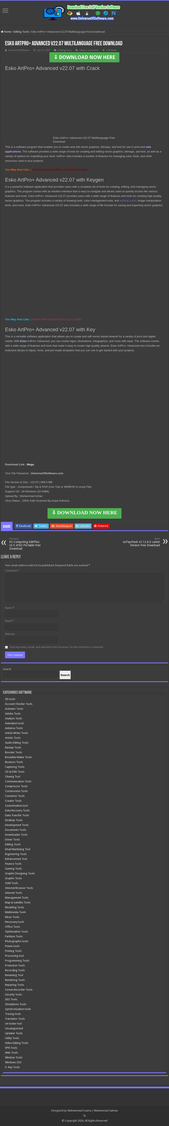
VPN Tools (11, 1047)
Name (9, 607)
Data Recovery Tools (17, 810)
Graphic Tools (13, 878)
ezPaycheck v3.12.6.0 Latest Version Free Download (138, 542)
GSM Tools (11, 883)
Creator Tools (13, 800)
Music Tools (12, 917)
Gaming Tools (13, 868)
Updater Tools (13, 1033)
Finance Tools (13, 863)
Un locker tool (13, 1023)
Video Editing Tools (16, 1043)
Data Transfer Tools (17, 815)
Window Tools (13, 1057)
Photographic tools (16, 941)
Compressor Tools (16, 786)
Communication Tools (18, 781)
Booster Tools (13, 752)
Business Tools (14, 762)
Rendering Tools (15, 980)
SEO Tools (11, 999)
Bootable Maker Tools (18, 757)
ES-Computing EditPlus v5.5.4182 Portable (59, 169)
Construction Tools (16, 791)
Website (10, 634)
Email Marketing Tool (17, 849)
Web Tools (11, 1052)
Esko (23, 341)
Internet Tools (13, 892)
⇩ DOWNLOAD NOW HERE (84, 57)
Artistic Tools (13, 737)
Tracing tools (13, 1013)
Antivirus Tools (14, 728)
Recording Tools (15, 970)
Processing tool (14, 955)
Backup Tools (13, 747)
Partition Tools (13, 936)
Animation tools (14, 723)
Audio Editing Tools (16, 742)
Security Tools (13, 994)
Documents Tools (15, 829)
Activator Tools (14, 708)
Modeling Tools (14, 907)
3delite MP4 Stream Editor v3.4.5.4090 (56, 319)
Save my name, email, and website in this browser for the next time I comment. (56, 647)
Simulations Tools (15, 1004)
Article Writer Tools (16, 733)
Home (6, 31)
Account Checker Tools (18, 703)
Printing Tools (13, 950)
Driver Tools (12, 839)
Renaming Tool (14, 975)
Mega (30, 464)
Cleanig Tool (12, 776)
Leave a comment (89, 50)
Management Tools (16, 897)
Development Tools (17, 825)
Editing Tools (21, 31)
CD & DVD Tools (14, 771)
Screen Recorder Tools (18, 989)
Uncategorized (14, 1028)
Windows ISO (13, 1062)
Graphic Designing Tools (20, 873)
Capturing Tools (14, 766)
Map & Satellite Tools (17, 902)
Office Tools (12, 926)
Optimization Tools (16, 931)
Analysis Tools (13, 718)
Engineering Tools (16, 854)
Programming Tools (17, 960)
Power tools (12, 946)
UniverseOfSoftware (19, 50)
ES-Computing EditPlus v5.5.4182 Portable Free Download (30, 543)
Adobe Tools (13, 713)
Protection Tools (15, 965)
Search (7, 669)
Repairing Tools (14, 984)
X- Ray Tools (12, 1067)
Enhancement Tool (16, 858)
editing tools (128, 200)
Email (9, 620)
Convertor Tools (15, 795)
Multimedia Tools (15, 912)
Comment (12, 570)
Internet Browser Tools (19, 888)
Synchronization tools (18, 1009)
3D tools (10, 699)
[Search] (65, 675)
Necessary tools (14, 921)
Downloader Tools (16, 834)
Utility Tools (12, 1038)
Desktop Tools (13, 820)
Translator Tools (15, 1018)
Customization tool (16, 805)
